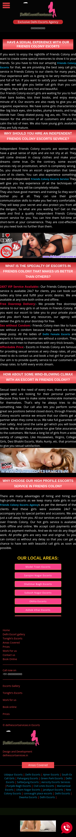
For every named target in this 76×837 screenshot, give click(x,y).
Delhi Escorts (32, 774)
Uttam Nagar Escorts (28, 789)
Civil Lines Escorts (44, 786)
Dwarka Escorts (28, 797)
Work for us (9, 700)
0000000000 (38, 28)
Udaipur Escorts (13, 774)
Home (6, 630)
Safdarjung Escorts (28, 782)
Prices (6, 646)
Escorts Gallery (11, 686)
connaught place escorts (38, 793)
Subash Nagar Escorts (37, 592)
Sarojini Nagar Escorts (38, 575)
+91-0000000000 (12, 674)
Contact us (9, 655)
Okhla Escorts (37, 601)
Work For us (10, 651)
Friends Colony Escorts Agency (19, 505)
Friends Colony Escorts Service (50, 179)
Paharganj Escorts (27, 778)
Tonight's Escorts (12, 638)
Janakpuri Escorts (53, 789)
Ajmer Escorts (51, 774)
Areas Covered (11, 642)
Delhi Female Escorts (56, 334)
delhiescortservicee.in (15, 755)
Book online (9, 707)
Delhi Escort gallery (14, 634)
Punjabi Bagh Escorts (18, 786)
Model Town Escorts (37, 566)
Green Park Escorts (52, 778)
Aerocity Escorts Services (55, 782)
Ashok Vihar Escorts (38, 610)
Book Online (10, 659)
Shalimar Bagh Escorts (38, 584)
